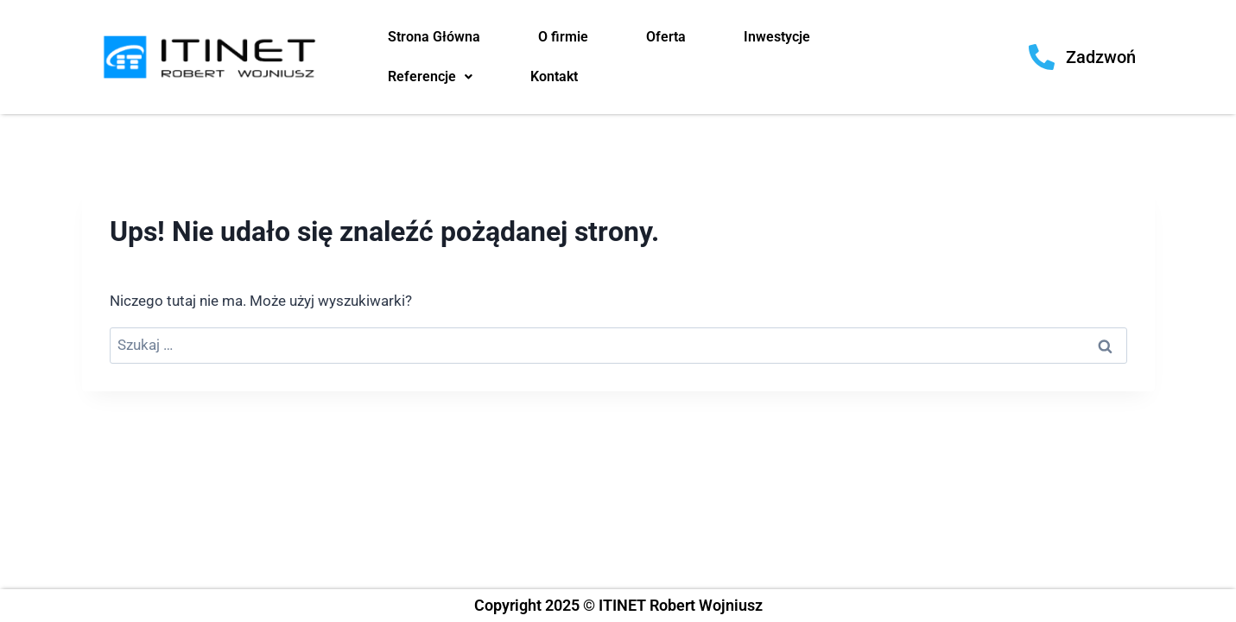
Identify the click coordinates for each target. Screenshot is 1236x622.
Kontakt (554, 76)
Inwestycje (777, 37)
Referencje (430, 76)
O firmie (563, 37)
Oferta (666, 37)
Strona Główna (434, 37)
